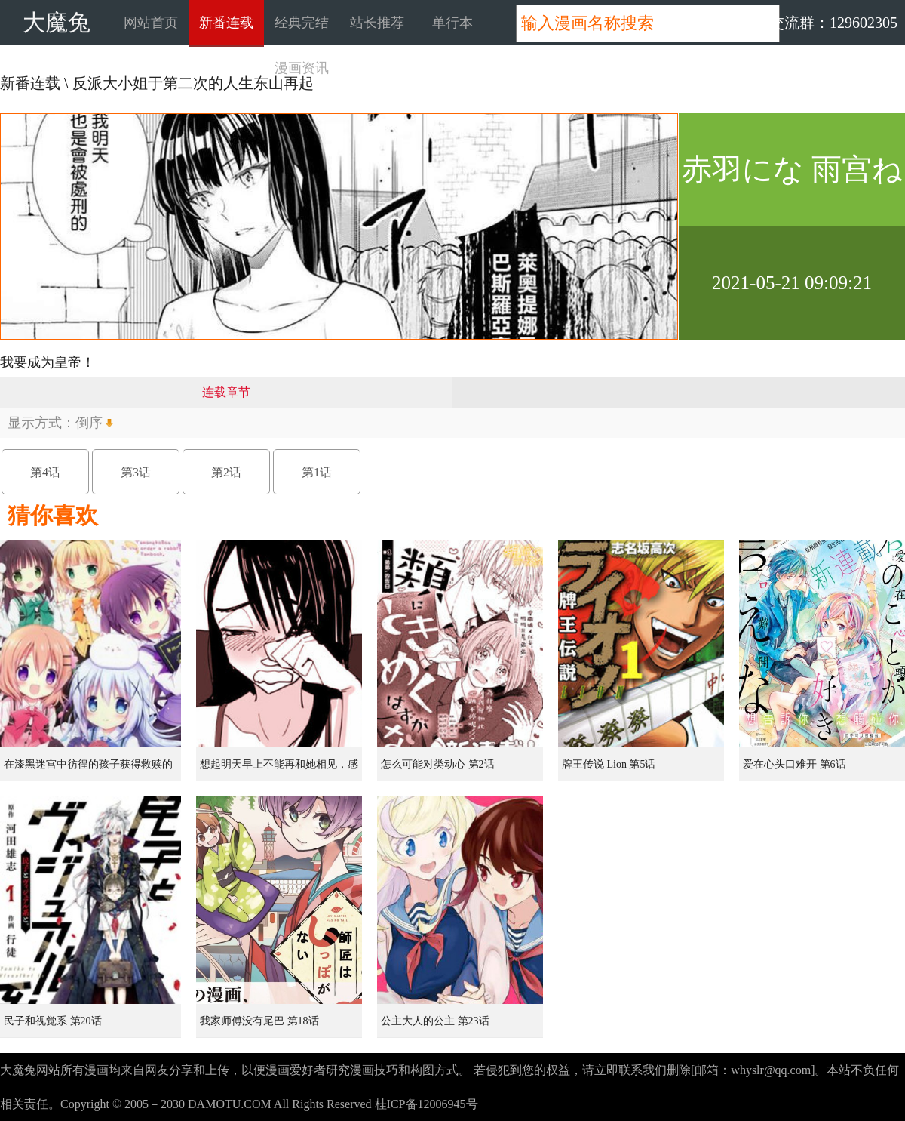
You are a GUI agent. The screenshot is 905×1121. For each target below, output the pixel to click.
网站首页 (151, 22)
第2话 (226, 472)
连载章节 (226, 392)
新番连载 (226, 22)
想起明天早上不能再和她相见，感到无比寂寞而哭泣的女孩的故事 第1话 (280, 770)
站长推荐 (377, 22)
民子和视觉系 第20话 (53, 1021)
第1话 (317, 472)
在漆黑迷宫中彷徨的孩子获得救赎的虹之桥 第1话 (88, 770)
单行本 (452, 22)
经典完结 (302, 22)
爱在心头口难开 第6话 (794, 764)
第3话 (136, 472)
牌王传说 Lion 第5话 (608, 764)
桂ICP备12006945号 (426, 1104)
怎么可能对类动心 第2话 (438, 764)
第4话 (45, 472)
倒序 (89, 422)
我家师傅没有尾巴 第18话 (259, 1021)
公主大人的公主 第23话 (435, 1021)
